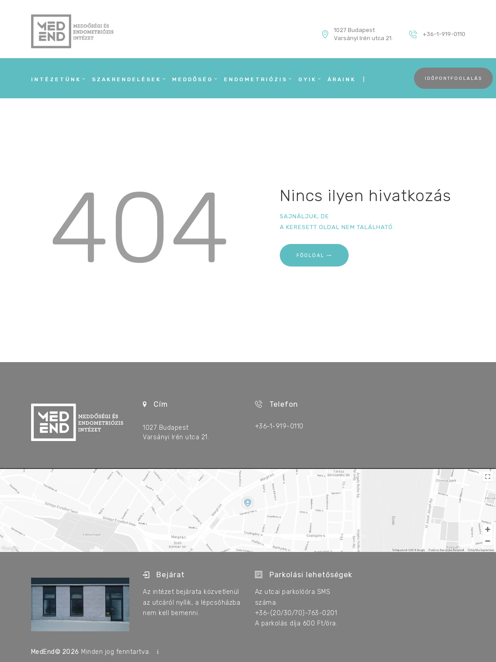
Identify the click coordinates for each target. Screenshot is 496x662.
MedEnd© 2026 (55, 652)
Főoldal (310, 255)
